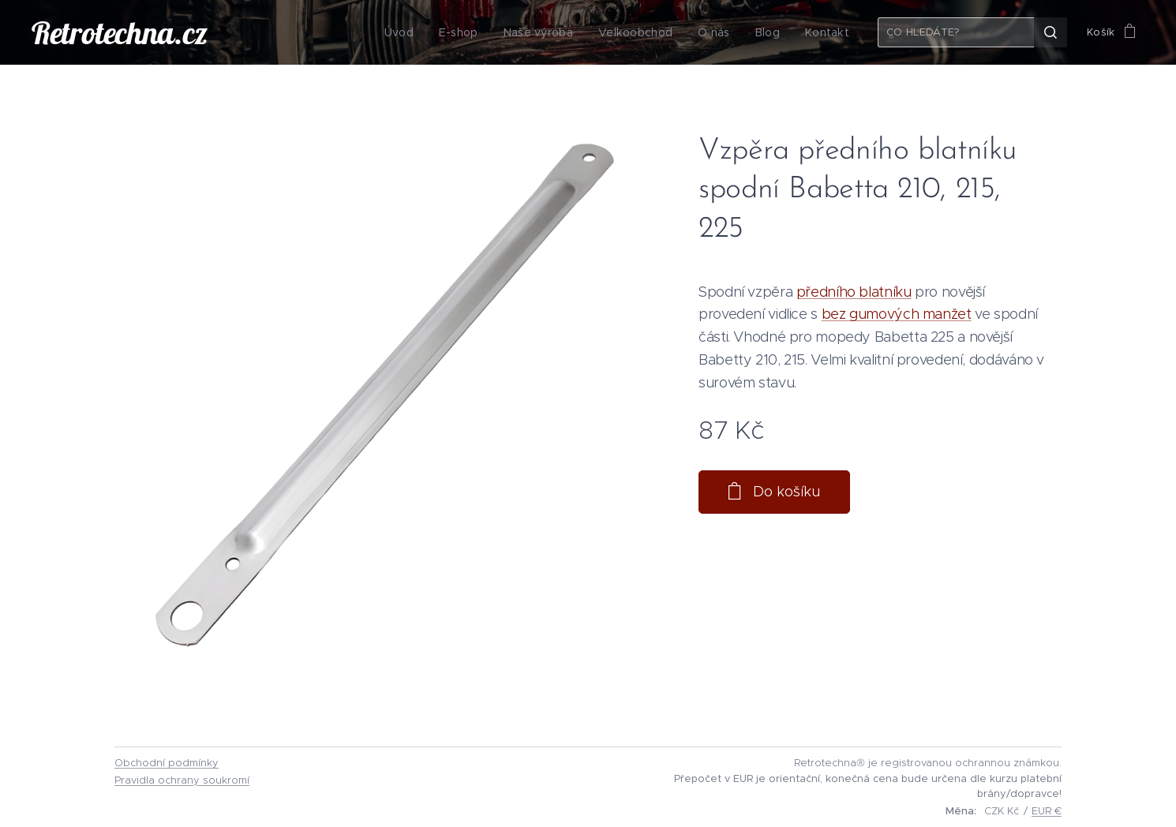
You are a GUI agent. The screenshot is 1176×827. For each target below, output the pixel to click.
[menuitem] (413, 32)
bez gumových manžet (897, 314)
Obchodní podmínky (166, 762)
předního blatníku (854, 292)
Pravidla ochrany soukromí (181, 780)
